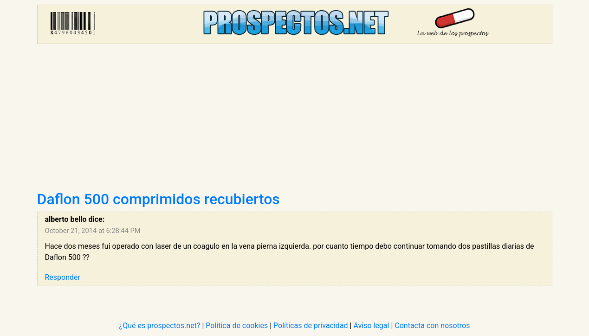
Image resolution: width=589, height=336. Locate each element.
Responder (62, 277)
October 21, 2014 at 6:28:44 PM (93, 230)
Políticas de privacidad (310, 325)
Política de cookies (237, 325)
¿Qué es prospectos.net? (160, 325)
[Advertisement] (294, 121)
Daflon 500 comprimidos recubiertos (158, 199)
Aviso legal (371, 325)
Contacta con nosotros (432, 325)
